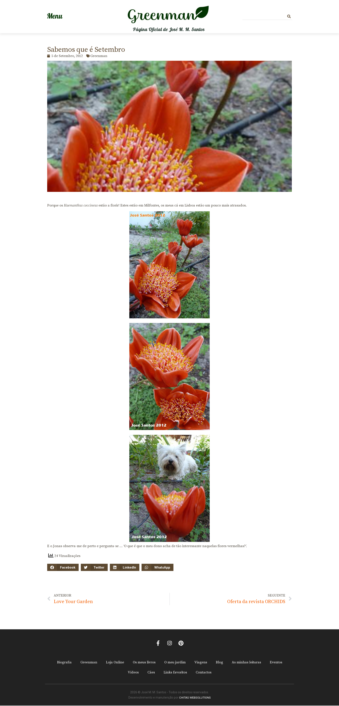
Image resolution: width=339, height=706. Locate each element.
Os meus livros (144, 663)
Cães (151, 673)
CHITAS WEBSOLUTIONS (195, 698)
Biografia (64, 663)
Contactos (203, 673)
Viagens (200, 663)
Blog (219, 663)
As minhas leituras (246, 663)
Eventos (276, 663)
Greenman (88, 663)
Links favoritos (175, 673)
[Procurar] (289, 16)
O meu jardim (175, 663)
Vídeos (133, 673)
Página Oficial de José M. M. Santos (169, 29)
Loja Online (115, 663)
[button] (63, 567)
